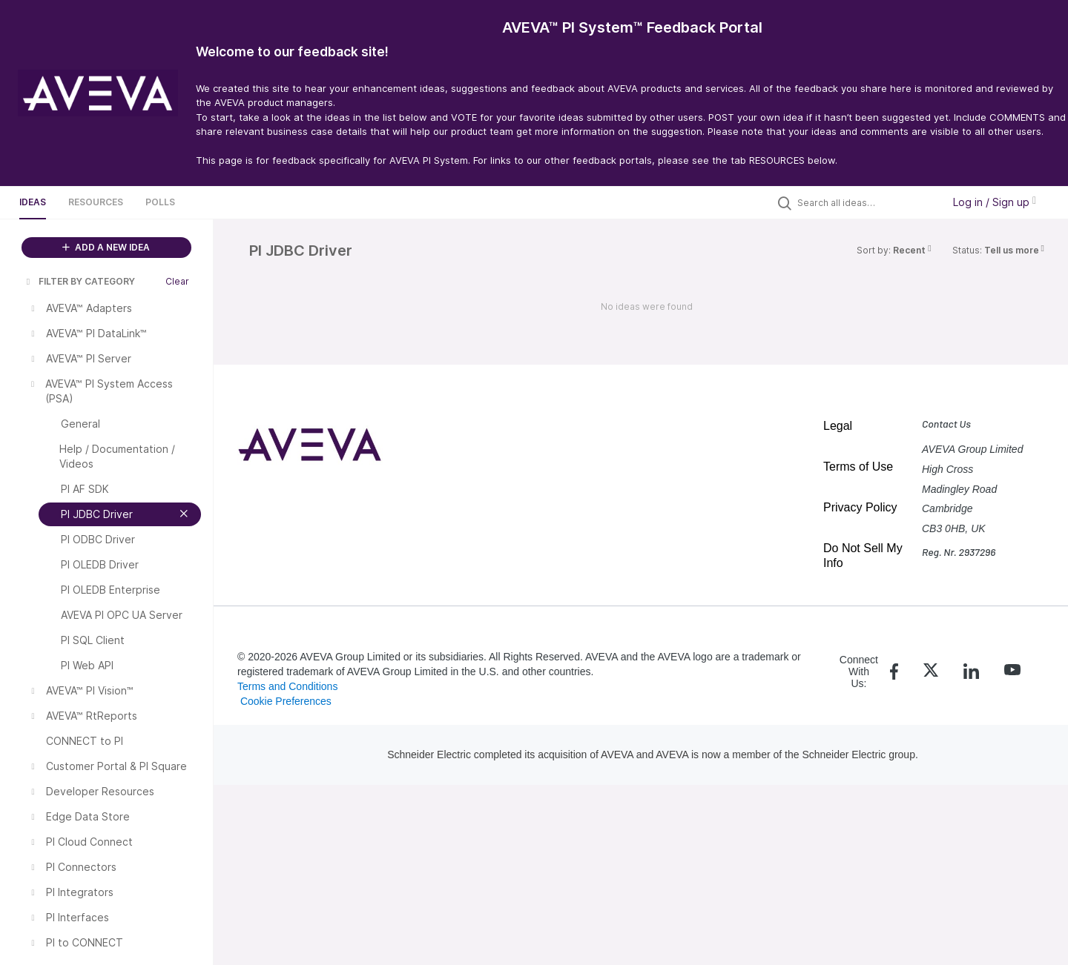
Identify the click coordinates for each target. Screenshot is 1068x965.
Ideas (32, 202)
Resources (95, 202)
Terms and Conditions (287, 686)
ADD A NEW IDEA (106, 247)
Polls (160, 202)
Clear (177, 281)
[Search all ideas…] (866, 202)
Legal (837, 426)
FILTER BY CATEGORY (79, 281)
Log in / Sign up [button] (994, 202)
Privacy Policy (860, 507)
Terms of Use (858, 466)
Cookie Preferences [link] (286, 701)
